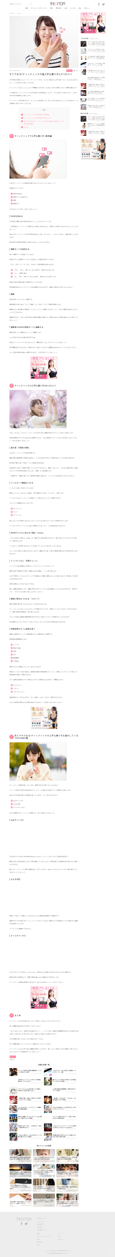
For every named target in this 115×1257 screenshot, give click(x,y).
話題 (76, 70)
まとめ (26, 127)
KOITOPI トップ (41, 1218)
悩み (80, 8)
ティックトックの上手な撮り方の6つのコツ (38, 118)
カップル (73, 8)
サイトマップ (40, 1221)
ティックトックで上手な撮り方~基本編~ (37, 114)
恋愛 (26, 8)
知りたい (87, 8)
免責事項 (39, 1227)
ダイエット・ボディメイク (39, 8)
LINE (65, 8)
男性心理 (58, 8)
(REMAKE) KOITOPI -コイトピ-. (59, 1253)
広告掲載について (42, 1230)
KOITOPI (11, 13)
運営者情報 (40, 1224)
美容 (51, 8)
